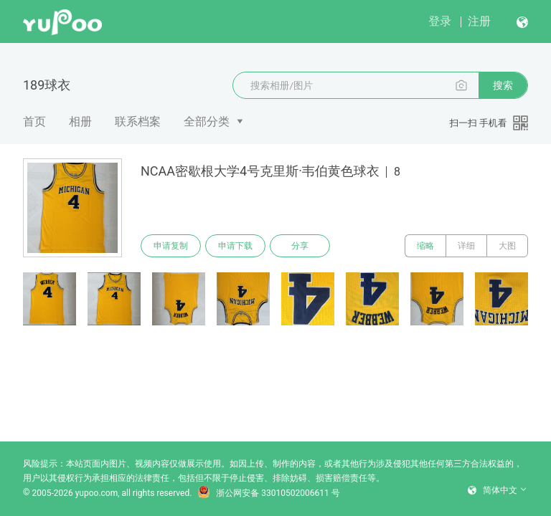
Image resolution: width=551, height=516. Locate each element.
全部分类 (207, 121)
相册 (80, 121)
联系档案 (138, 121)
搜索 (503, 85)
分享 (300, 246)
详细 (466, 246)
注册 (479, 21)
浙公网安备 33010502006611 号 (268, 493)
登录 (439, 21)
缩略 (425, 246)
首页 (34, 121)
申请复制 (171, 246)
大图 (507, 246)
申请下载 (235, 246)
